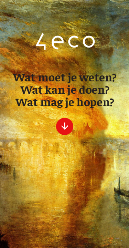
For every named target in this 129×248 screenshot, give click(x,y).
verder (64, 126)
